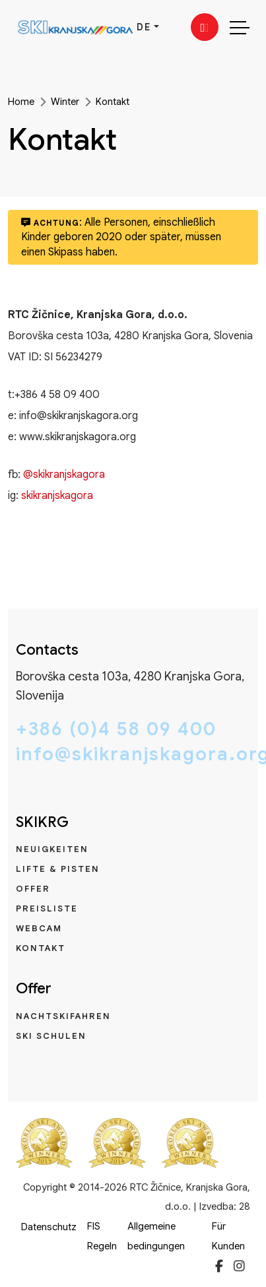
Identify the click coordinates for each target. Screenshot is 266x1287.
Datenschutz (49, 1227)
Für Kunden (228, 1236)
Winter (65, 102)
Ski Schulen (51, 1035)
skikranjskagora (57, 495)
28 (244, 1206)
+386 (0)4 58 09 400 (116, 729)
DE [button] (144, 27)
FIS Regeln (102, 1236)
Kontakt (112, 102)
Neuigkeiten (52, 849)
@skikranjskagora (64, 474)
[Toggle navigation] (239, 27)
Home (21, 102)
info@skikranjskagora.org (133, 754)
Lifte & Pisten (58, 868)
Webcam (39, 928)
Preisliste (47, 908)
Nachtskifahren (63, 1016)
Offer (33, 888)
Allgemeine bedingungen (156, 1236)
